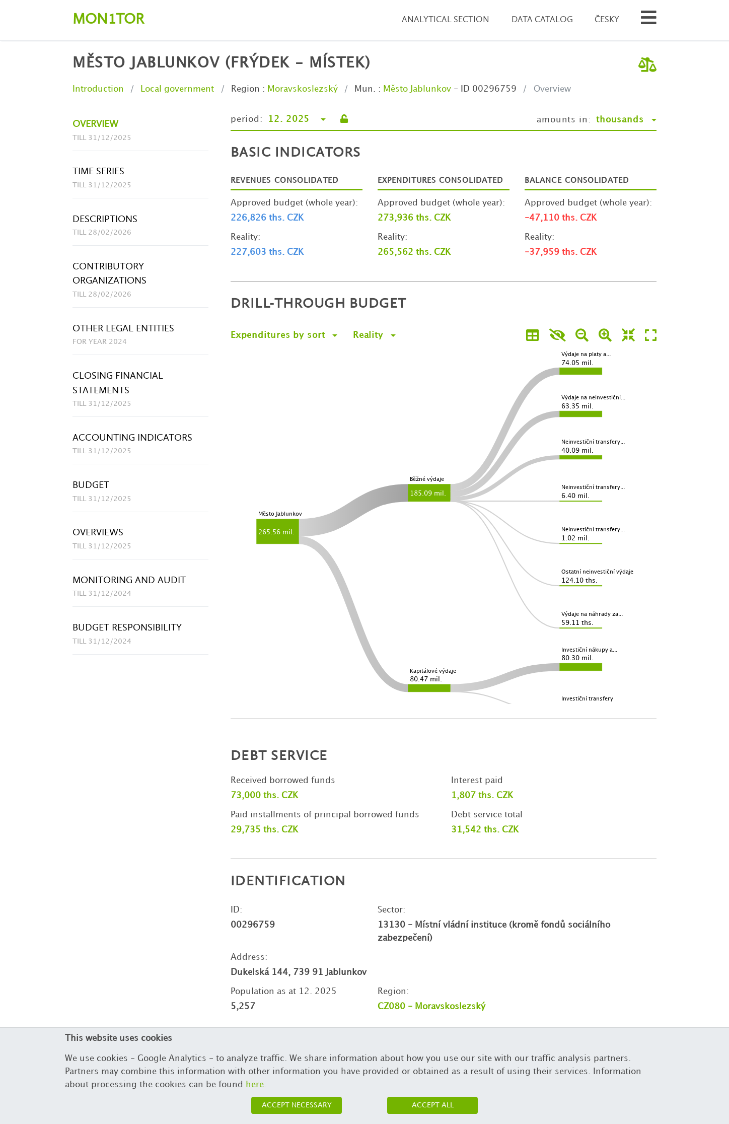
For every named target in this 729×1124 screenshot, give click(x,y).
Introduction (98, 89)
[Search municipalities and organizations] (649, 20)
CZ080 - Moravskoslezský (431, 1007)
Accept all (433, 1105)
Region (245, 89)
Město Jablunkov (417, 89)
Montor (108, 20)
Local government (177, 89)
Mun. (365, 89)
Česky (607, 20)
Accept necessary (297, 1105)
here (255, 1085)
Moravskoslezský (302, 89)
